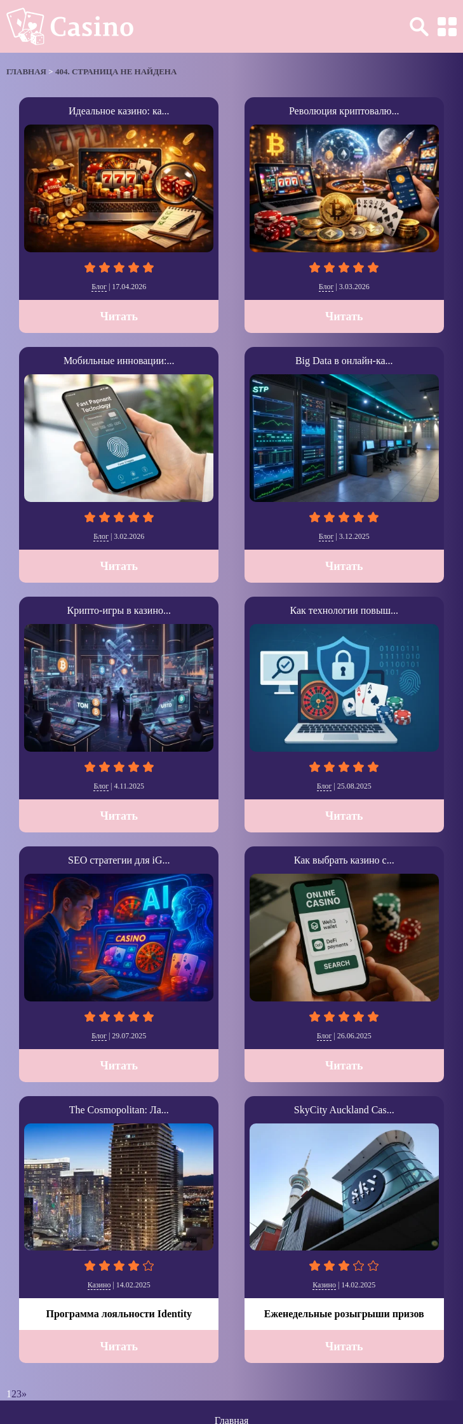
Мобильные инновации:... (119, 360)
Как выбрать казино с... (344, 860)
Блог (99, 286)
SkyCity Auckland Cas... (344, 1109)
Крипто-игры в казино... (119, 610)
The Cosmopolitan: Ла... (119, 1109)
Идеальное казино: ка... (119, 110)
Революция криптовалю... (344, 110)
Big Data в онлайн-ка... (344, 360)
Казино (99, 1284)
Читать (119, 316)
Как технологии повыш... (344, 610)
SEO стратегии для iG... (119, 860)
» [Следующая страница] (24, 1393)
